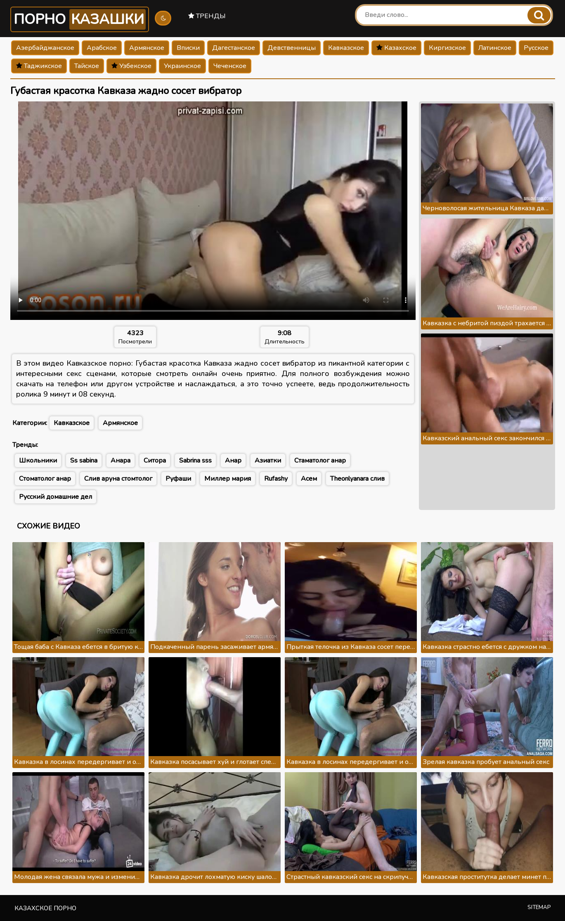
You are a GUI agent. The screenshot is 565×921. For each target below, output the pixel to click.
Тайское (86, 65)
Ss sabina (83, 460)
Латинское (494, 47)
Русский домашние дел (55, 496)
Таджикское (39, 65)
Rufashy (276, 478)
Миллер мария (227, 478)
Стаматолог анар (320, 460)
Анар (233, 460)
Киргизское (447, 47)
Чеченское (229, 65)
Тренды (207, 16)
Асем (309, 478)
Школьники (38, 460)
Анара (120, 460)
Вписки (188, 47)
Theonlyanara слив (357, 478)
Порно (80, 19)
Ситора (155, 460)
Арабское (102, 47)
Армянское (146, 47)
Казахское (396, 47)
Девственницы (291, 47)
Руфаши (178, 478)
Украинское (182, 65)
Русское (536, 47)
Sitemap (539, 907)
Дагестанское (233, 47)
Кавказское (346, 47)
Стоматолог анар (45, 478)
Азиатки (268, 460)
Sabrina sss (195, 460)
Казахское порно (45, 908)
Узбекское (131, 65)
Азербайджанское (45, 47)
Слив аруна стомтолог (118, 478)
